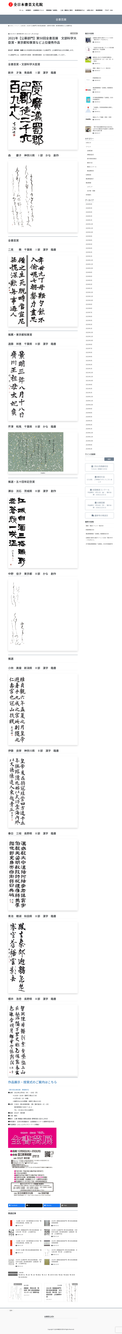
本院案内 (88, 195)
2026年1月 (89, 220)
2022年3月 (89, 360)
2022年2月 (89, 364)
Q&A (11, 1310)
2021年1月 (89, 392)
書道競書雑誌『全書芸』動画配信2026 (103, 89)
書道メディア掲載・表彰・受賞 (102, 117)
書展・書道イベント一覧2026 (101, 68)
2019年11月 (89, 437)
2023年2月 (89, 324)
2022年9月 (89, 344)
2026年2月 (89, 216)
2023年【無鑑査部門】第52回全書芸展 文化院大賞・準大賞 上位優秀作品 (64, 1251)
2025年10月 (89, 232)
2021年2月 (89, 388)
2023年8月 (89, 308)
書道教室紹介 (90, 179)
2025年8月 (89, 240)
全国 (29, 1275)
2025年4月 (89, 248)
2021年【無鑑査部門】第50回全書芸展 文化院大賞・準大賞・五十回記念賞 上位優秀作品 (54, 1292)
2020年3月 (89, 421)
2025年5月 (89, 244)
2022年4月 (89, 356)
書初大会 (89, 163)
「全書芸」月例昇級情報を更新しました (103, 108)
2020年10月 (89, 405)
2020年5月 (89, 417)
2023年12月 (89, 292)
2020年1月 (89, 429)
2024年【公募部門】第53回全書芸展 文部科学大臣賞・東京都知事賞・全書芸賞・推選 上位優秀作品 (64, 1232)
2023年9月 (89, 304)
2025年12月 (89, 224)
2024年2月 (89, 284)
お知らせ (88, 143)
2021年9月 (89, 384)
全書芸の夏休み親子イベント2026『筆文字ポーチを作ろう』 (103, 39)
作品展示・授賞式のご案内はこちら (32, 1082)
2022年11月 (89, 336)
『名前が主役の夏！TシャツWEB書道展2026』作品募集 (103, 48)
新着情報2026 (97, 78)
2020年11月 (89, 401)
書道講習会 (90, 171)
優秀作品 (22, 1275)
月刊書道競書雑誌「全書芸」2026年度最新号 (103, 98)
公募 (34, 1275)
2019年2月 (89, 449)
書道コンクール (91, 167)
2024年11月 (89, 264)
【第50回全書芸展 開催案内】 (19, 1090)
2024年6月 (89, 276)
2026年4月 (89, 212)
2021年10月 (89, 380)
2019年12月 (89, 433)
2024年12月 (89, 260)
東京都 (73, 1275)
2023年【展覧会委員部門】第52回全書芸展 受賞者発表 (65, 1242)
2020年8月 (89, 413)
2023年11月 (89, 296)
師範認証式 (90, 155)
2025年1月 (89, 256)
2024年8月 (89, 272)
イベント (88, 147)
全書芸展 (74, 33)
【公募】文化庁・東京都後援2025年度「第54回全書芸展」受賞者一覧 (28, 1222)
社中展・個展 (91, 191)
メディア (89, 187)
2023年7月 (89, 312)
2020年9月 (89, 409)
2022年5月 (89, 352)
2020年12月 (89, 396)
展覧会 (39, 1275)
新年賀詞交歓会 (91, 159)
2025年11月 (89, 228)
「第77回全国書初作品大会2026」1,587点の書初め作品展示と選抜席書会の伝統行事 (103, 129)
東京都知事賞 (23, 1277)
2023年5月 (89, 320)
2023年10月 (89, 300)
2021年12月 (89, 372)
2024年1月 (89, 288)
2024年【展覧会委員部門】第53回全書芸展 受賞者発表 (65, 1222)
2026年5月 (89, 208)
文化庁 (45, 1275)
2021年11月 (89, 376)
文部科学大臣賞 (54, 1275)
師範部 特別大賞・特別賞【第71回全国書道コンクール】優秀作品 (31, 1290)
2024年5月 (89, 280)
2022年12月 (89, 332)
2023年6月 (89, 316)
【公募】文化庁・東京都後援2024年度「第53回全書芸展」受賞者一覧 (28, 1242)
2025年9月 (89, 236)
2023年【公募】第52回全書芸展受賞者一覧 (29, 1250)
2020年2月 (89, 425)
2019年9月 (89, 445)
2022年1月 (89, 368)
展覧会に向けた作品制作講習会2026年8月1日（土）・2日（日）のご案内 (103, 59)
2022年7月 (89, 348)
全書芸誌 (88, 175)
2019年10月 (89, 441)
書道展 (67, 1275)
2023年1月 (89, 328)
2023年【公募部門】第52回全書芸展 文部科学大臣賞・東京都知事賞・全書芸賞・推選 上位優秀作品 (29, 1261)
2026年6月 (89, 204)
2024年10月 (89, 268)
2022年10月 (89, 340)
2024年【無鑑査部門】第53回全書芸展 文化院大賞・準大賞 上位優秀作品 (29, 1231)
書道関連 (88, 183)
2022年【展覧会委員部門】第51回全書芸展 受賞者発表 (65, 1261)
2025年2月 (89, 252)
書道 (61, 1275)
